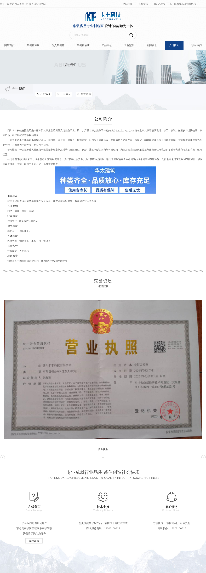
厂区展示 (65, 94)
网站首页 (9, 45)
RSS (156, 3)
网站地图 (128, 3)
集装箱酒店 (83, 45)
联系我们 (196, 45)
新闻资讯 (152, 45)
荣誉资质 (86, 94)
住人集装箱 (58, 45)
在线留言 (143, 3)
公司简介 (174, 45)
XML (162, 3)
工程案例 (129, 45)
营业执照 (103, 449)
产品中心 (107, 45)
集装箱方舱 (33, 45)
